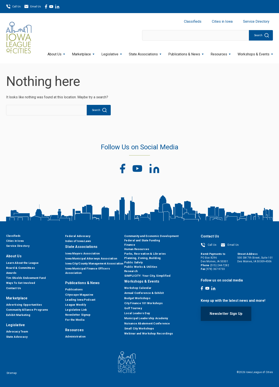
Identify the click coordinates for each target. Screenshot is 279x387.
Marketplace (83, 53)
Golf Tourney (133, 308)
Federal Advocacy (77, 236)
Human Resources (136, 249)
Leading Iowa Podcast (80, 299)
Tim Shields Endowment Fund (26, 278)
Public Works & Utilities (140, 266)
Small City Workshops (139, 328)
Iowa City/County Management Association (94, 263)
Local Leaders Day (137, 313)
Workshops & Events (255, 53)
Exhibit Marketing (18, 315)
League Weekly (75, 304)
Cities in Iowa (222, 21)
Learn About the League (22, 262)
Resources (221, 53)
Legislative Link (76, 309)
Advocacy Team (17, 331)
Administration (75, 336)
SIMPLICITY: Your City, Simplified (147, 275)
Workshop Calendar (137, 288)
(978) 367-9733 (215, 269)
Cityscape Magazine (79, 294)
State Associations (145, 53)
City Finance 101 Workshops (143, 303)
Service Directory (256, 21)
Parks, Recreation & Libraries (145, 253)
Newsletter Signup (77, 314)
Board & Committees (20, 267)
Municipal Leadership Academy (146, 318)
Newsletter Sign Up (226, 314)
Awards (11, 272)
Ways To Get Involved (20, 283)
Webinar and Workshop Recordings (148, 333)
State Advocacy (16, 336)
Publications (74, 289)
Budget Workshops (137, 298)
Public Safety (133, 262)
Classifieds (192, 21)
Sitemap (12, 373)
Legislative (111, 53)
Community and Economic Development (151, 236)
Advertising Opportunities (24, 304)
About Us (56, 53)
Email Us (32, 6)
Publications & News (186, 53)
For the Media (74, 319)
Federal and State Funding (142, 240)
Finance (129, 244)
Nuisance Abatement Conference (147, 323)
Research (131, 271)
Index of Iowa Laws (78, 241)
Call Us (13, 6)
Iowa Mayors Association (82, 253)
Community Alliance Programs (27, 309)
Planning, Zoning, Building (142, 258)
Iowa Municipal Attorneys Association (91, 258)
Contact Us (13, 288)
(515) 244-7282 (219, 265)
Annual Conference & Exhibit (144, 293)
